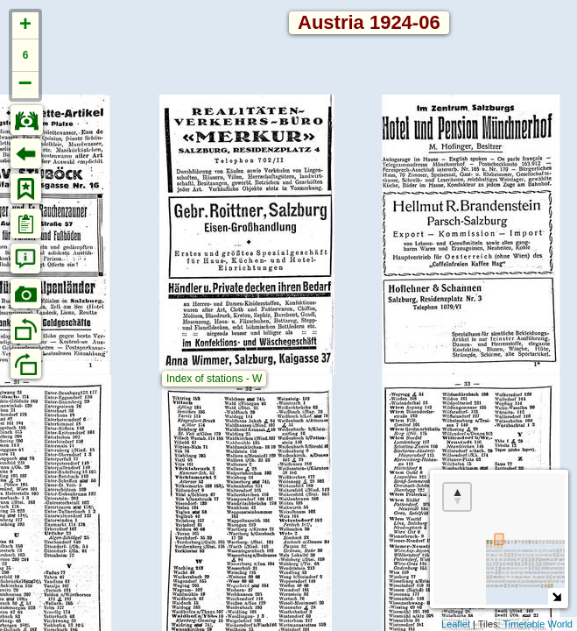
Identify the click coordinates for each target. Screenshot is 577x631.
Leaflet (455, 624)
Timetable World (538, 624)
